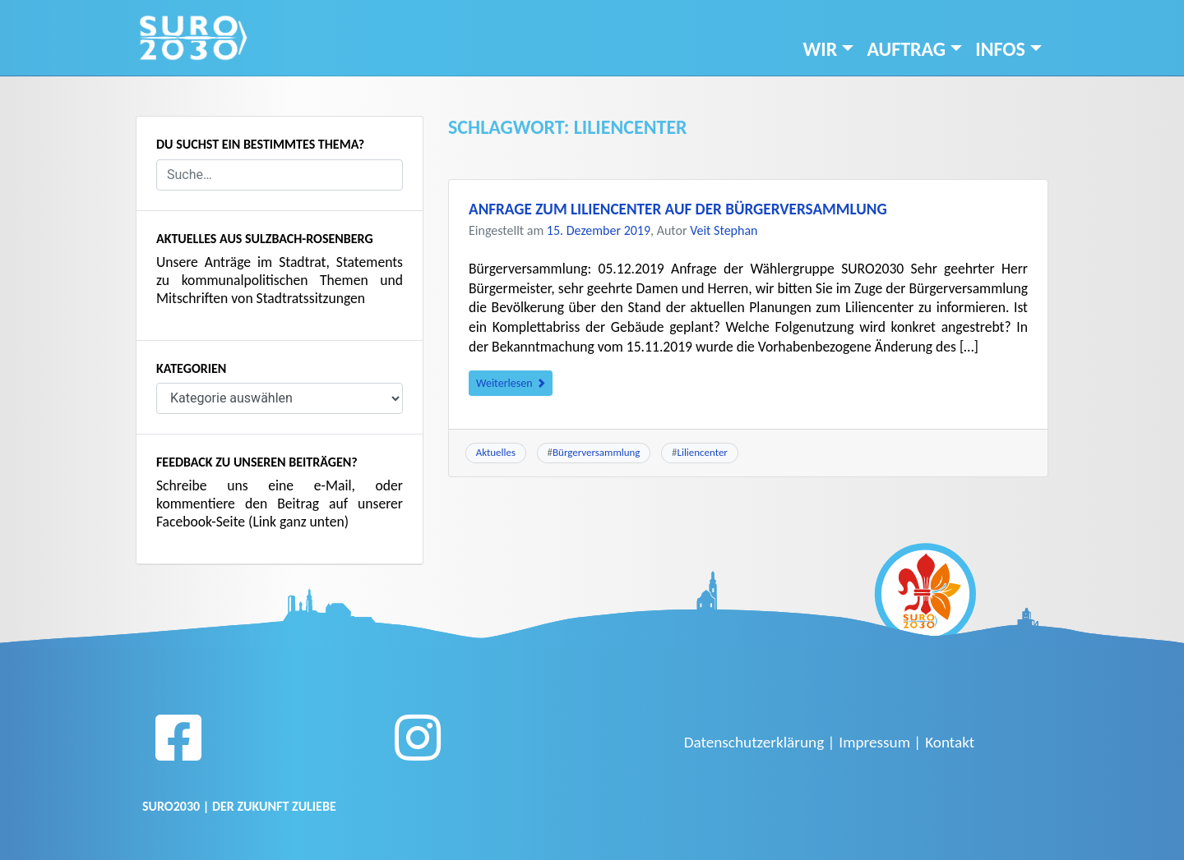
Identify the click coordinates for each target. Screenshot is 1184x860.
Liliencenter (702, 452)
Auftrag (906, 49)
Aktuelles (496, 452)
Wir (820, 49)
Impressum (874, 742)
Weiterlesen (510, 383)
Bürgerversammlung (596, 452)
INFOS (1000, 49)
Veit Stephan (723, 230)
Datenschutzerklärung (754, 742)
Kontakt (949, 742)
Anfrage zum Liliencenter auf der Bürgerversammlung (678, 209)
